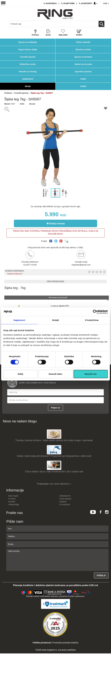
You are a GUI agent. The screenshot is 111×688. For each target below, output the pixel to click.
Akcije (28, 86)
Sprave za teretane (83, 57)
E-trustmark (64, 504)
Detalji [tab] (55, 320)
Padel (83, 79)
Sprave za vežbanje (27, 42)
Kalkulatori (64, 496)
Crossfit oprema (27, 57)
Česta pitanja (65, 499)
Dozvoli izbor (55, 374)
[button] (7, 146)
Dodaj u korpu (55, 223)
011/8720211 (50, 3)
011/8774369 (67, 3)
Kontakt (11, 501)
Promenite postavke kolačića (65, 642)
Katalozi (63, 501)
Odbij (20, 374)
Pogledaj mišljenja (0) (14, 274)
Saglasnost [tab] (19, 320)
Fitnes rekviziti (83, 42)
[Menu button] (3, 3)
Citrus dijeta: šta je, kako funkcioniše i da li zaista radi (54, 471)
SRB (106, 3)
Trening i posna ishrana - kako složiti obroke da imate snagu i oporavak (54, 440)
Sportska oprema (83, 71)
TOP (107, 676)
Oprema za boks (83, 49)
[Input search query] (21, 24)
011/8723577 (85, 3)
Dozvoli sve (91, 374)
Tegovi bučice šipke (27, 49)
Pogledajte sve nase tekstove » (54, 483)
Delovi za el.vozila (83, 64)
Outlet (83, 86)
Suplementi (27, 79)
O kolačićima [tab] (92, 320)
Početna (8, 93)
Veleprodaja (13, 504)
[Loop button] (101, 24)
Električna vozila (28, 64)
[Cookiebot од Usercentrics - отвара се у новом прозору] (95, 312)
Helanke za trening (28, 71)
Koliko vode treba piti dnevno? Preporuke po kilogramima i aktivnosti (54, 456)
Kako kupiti (13, 496)
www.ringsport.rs (49, 650)
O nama (11, 499)
